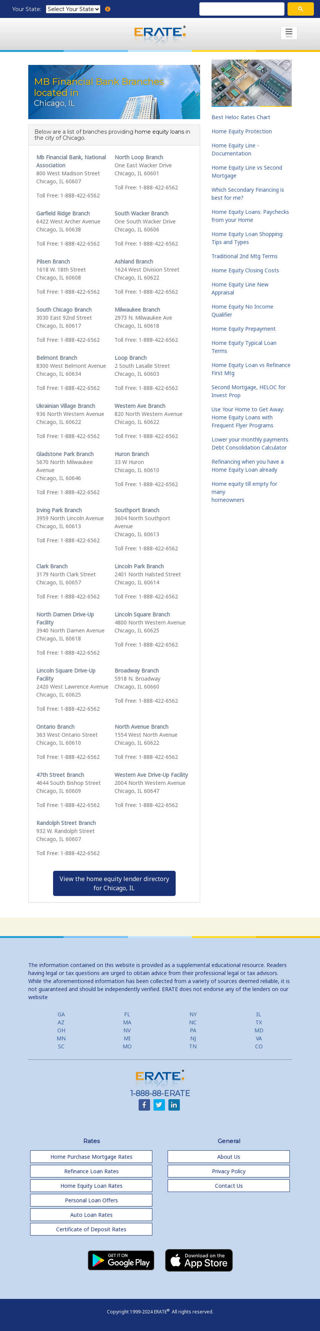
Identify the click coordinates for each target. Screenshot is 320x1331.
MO (127, 1046)
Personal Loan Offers (91, 1200)
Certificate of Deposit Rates (91, 1229)
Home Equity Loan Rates (91, 1185)
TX (258, 1022)
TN (193, 1046)
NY (193, 1014)
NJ (193, 1038)
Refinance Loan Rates (91, 1171)
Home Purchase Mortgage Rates (91, 1156)
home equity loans (159, 131)
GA (61, 1014)
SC (61, 1046)
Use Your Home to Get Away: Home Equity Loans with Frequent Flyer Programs (248, 417)
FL (127, 1014)
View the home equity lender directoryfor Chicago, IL (114, 883)
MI (127, 1038)
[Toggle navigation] (289, 33)
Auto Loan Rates (91, 1214)
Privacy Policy (229, 1171)
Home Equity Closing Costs (245, 270)
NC (193, 1022)
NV (127, 1030)
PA (193, 1030)
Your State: (27, 9)
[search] (241, 9)
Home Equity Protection (242, 131)
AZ (61, 1022)
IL (258, 1014)
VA (259, 1038)
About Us (228, 1156)
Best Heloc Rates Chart (241, 117)
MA (127, 1022)
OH (61, 1030)
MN (61, 1038)
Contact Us (229, 1185)
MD (258, 1030)
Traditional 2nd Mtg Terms (245, 256)
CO (259, 1046)
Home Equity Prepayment (244, 328)
